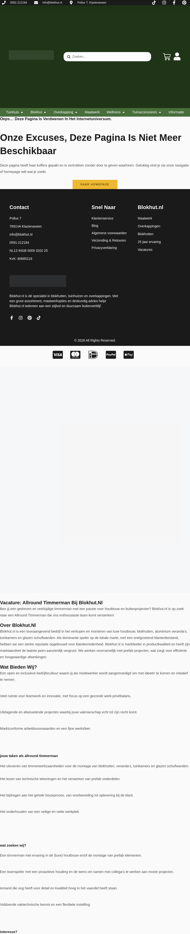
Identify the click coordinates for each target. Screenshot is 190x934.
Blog (95, 226)
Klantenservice (102, 218)
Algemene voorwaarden (109, 233)
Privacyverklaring (104, 248)
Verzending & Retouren (109, 240)
